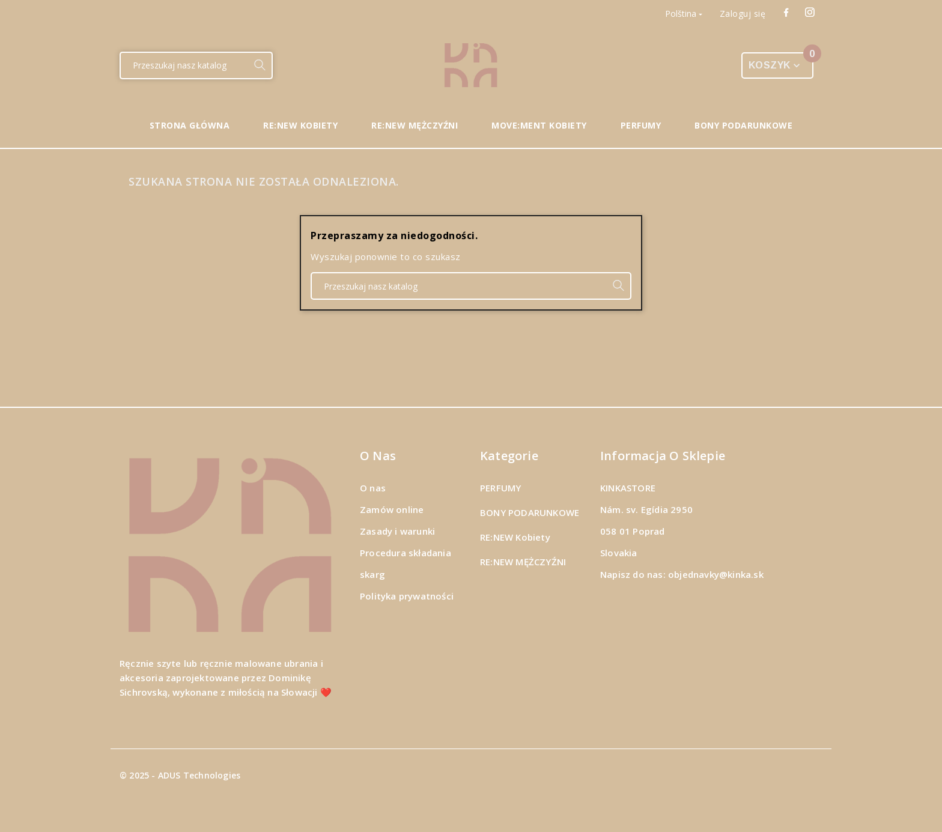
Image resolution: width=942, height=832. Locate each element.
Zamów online (392, 509)
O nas (373, 488)
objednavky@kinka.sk (716, 574)
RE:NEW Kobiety (515, 537)
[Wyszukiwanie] (184, 65)
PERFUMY (500, 488)
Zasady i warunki (397, 531)
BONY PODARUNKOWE (529, 512)
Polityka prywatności (407, 596)
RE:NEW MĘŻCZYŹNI (523, 562)
